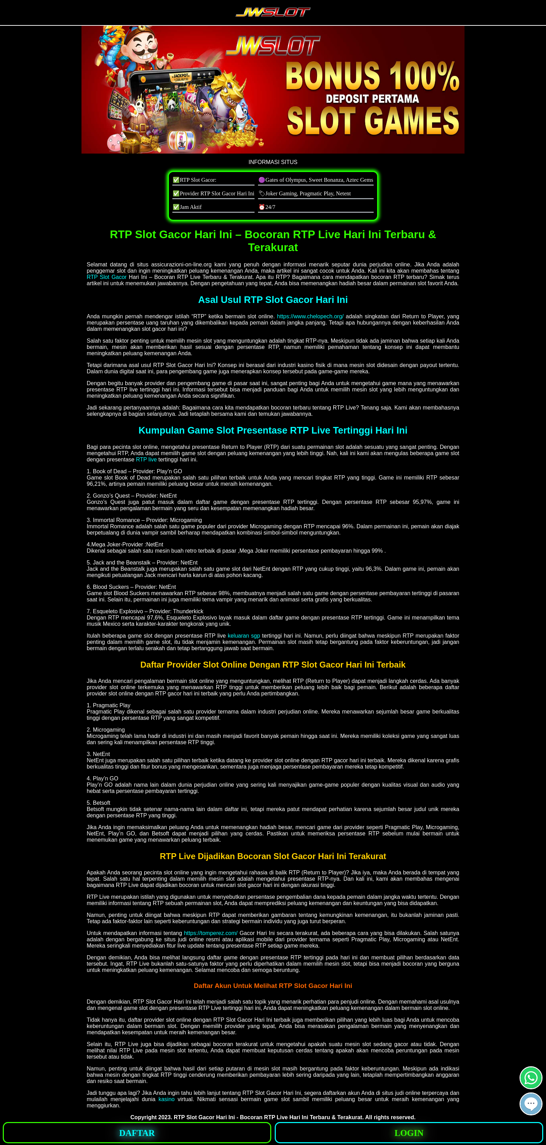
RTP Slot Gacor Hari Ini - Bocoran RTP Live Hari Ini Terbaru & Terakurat (268, 1117)
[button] (531, 1103)
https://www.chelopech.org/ (310, 316)
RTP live (146, 459)
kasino (166, 1099)
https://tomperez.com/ (210, 933)
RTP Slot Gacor (107, 277)
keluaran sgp (244, 636)
